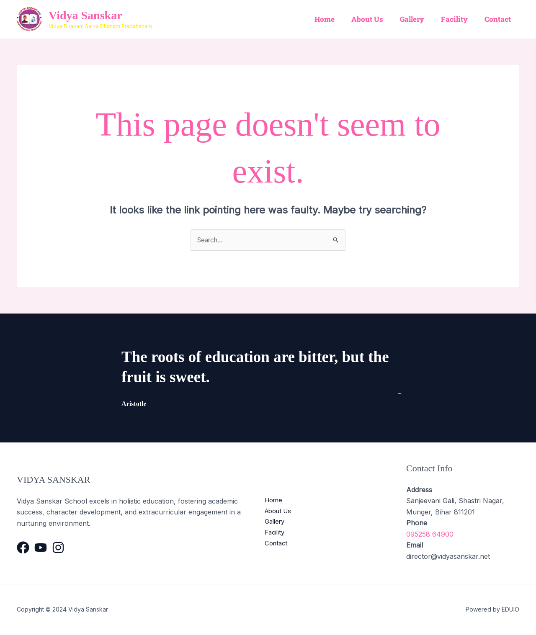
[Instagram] (58, 548)
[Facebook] (23, 548)
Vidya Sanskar (85, 15)
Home (336, 19)
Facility (458, 19)
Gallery (418, 19)
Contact (499, 19)
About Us (376, 19)
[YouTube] (40, 548)
